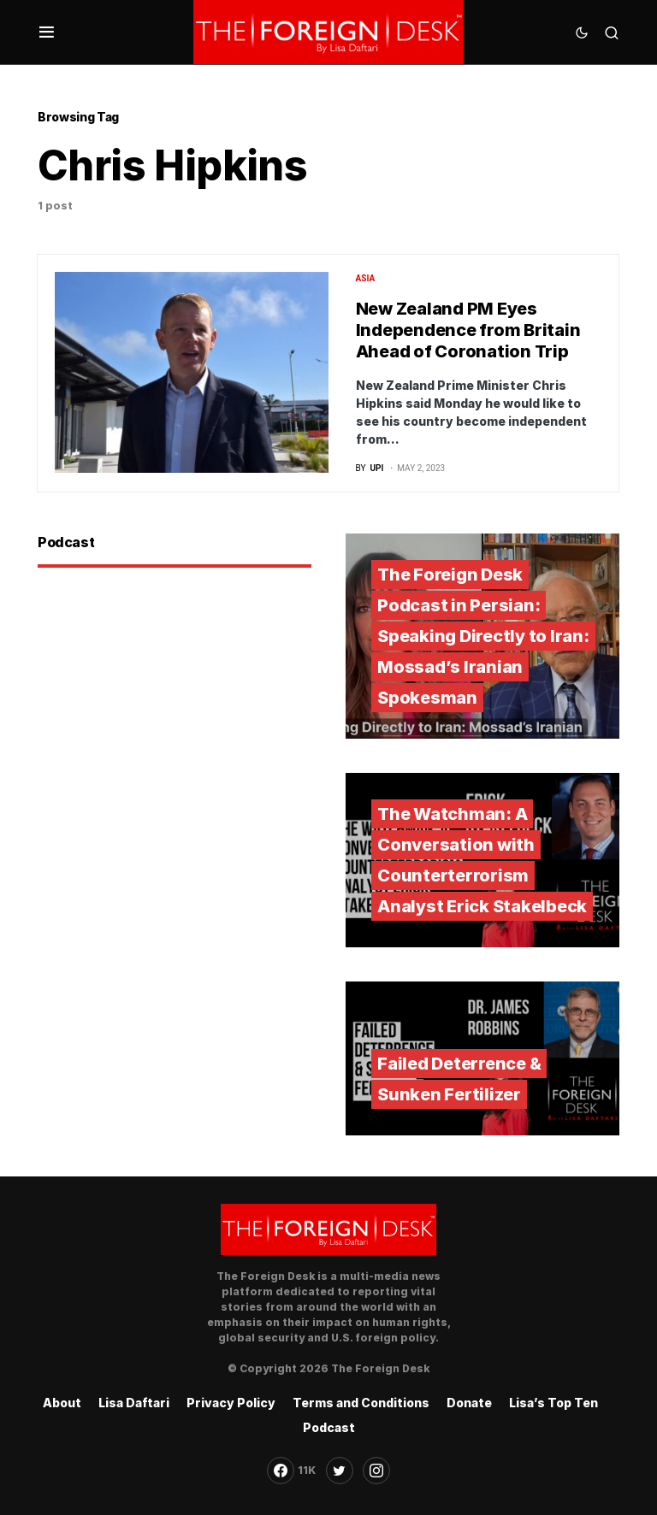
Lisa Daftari (133, 1402)
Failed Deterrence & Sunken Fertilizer (459, 1079)
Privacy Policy (230, 1402)
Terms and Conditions (361, 1402)
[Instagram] (376, 1470)
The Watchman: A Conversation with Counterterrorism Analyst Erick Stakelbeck (482, 860)
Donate (469, 1402)
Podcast (329, 1427)
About (62, 1402)
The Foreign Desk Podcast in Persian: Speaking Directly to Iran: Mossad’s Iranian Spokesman (483, 636)
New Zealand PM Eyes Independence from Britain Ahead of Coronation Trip (468, 330)
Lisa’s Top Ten (553, 1402)
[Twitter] (339, 1470)
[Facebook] (291, 1470)
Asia (366, 278)
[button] (47, 32)
